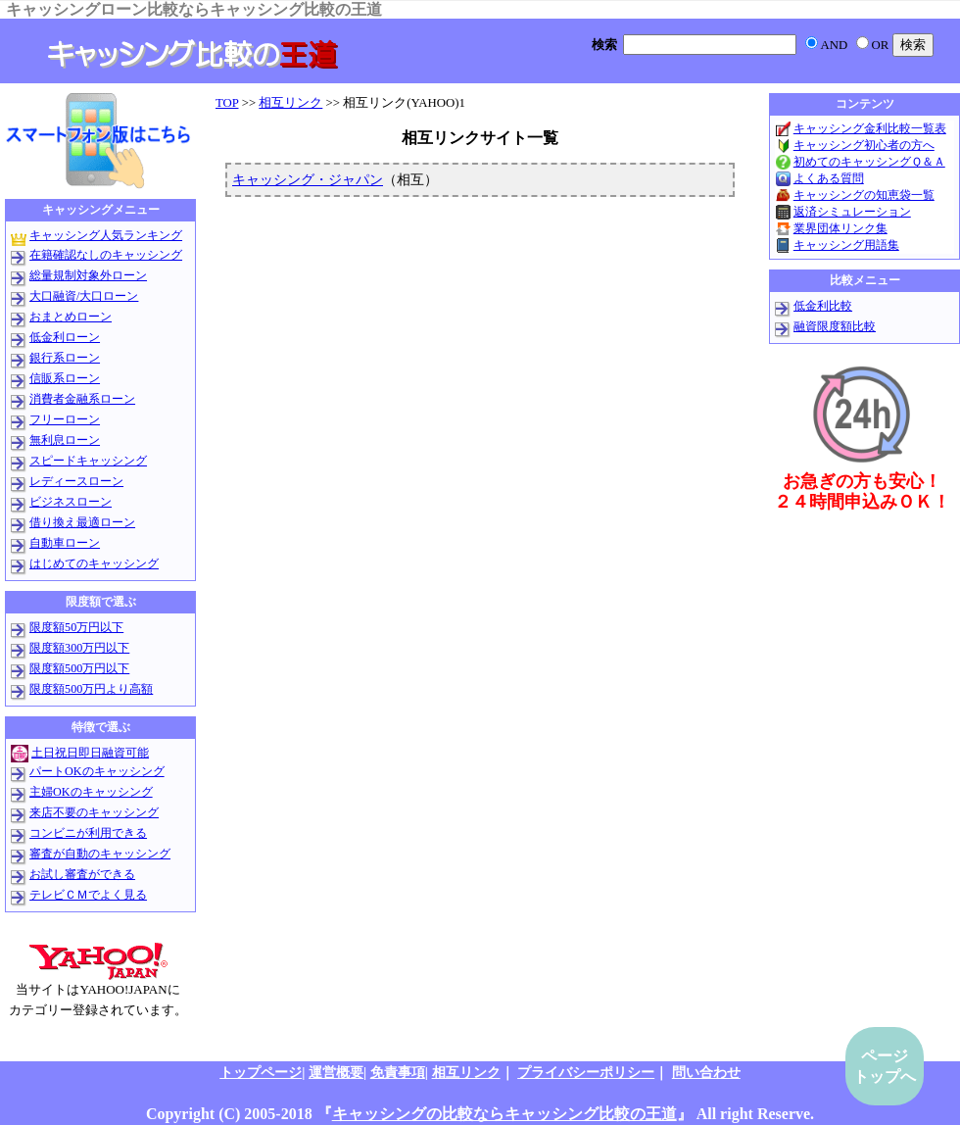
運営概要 (336, 1072)
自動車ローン (64, 543)
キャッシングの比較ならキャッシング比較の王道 (504, 1113)
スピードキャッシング (88, 460)
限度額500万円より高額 (91, 689)
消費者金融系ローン (82, 399)
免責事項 (397, 1072)
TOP (227, 103)
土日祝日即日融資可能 (90, 752)
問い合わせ (706, 1072)
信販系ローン (64, 378)
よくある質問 (828, 178)
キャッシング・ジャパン (307, 179)
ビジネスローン (70, 502)
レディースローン (76, 481)
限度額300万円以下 (79, 648)
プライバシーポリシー (585, 1072)
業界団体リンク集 (840, 228)
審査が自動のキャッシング (99, 853)
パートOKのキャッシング (97, 771)
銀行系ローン (64, 358)
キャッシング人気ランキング (105, 235)
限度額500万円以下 (79, 668)
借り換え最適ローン (82, 522)
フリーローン (64, 419)
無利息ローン (64, 440)
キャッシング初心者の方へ (864, 145)
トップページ (260, 1072)
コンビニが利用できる (88, 833)
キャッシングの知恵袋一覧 (864, 195)
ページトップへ (884, 1066)
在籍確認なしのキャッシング (105, 255)
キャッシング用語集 (846, 245)
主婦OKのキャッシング (91, 792)
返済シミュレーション (852, 212)
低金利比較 (822, 306)
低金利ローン (64, 337)
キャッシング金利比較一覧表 (869, 128)
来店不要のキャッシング (94, 812)
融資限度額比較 (834, 326)
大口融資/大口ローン (83, 296)
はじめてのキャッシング (94, 563)
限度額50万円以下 (76, 627)
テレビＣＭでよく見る (88, 895)
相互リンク (290, 103)
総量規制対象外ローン (88, 275)
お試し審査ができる (82, 874)
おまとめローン (70, 316)
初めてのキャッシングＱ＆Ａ (869, 162)
